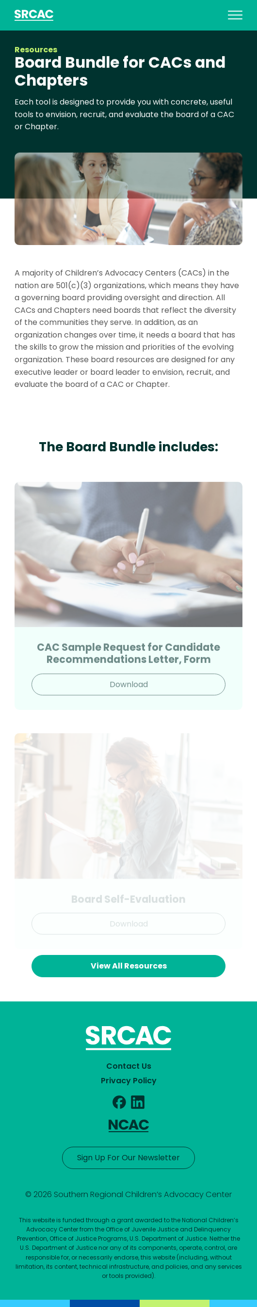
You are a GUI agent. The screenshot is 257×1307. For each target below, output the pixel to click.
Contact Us (128, 1066)
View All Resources (129, 965)
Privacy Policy (129, 1080)
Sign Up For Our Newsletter (128, 1157)
